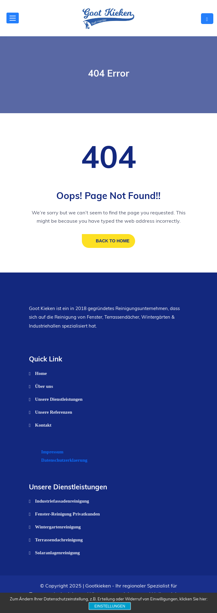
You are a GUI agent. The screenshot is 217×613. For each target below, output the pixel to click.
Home (41, 373)
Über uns (44, 386)
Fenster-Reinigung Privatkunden (67, 513)
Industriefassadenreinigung (62, 501)
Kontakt (43, 425)
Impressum (52, 451)
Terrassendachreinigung (59, 539)
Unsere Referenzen (53, 412)
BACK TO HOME (112, 240)
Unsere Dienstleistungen (58, 399)
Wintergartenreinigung (58, 526)
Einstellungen (109, 606)
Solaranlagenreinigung (57, 552)
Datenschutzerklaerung (64, 460)
